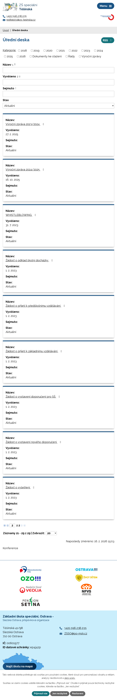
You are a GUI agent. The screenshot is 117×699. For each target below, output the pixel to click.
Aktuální (11, 150)
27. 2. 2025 (12, 134)
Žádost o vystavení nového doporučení (34, 442)
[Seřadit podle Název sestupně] (15, 65)
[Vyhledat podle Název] (58, 70)
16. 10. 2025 (13, 179)
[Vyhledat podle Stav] (58, 105)
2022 (74, 50)
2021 (62, 50)
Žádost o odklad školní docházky (30, 260)
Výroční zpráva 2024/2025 (25, 169)
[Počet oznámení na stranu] (51, 533)
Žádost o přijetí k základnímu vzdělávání (34, 351)
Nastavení (77, 693)
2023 (87, 50)
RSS (108, 40)
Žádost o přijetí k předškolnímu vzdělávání (36, 305)
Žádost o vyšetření (20, 487)
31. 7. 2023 (12, 225)
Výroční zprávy (91, 56)
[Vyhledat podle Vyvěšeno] (58, 82)
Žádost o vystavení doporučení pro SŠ (33, 396)
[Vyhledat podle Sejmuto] (58, 94)
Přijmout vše (40, 693)
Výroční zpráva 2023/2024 (25, 124)
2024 (100, 50)
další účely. (69, 678)
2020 (49, 50)
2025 (10, 56)
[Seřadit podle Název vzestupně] (15, 64)
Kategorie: (9, 50)
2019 (36, 50)
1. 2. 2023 (11, 270)
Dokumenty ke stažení (47, 56)
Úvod (6, 30)
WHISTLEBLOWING (21, 215)
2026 (23, 56)
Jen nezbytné (59, 693)
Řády (71, 56)
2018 (24, 50)
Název (8, 64)
